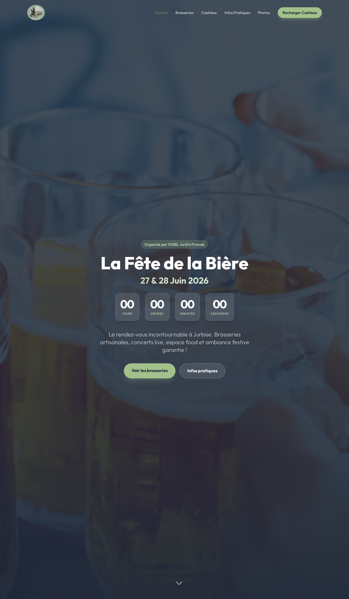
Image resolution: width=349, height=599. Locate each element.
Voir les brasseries (150, 370)
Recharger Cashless (300, 12)
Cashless (209, 12)
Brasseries (184, 12)
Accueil (161, 12)
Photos (264, 12)
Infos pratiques (202, 370)
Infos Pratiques (237, 12)
